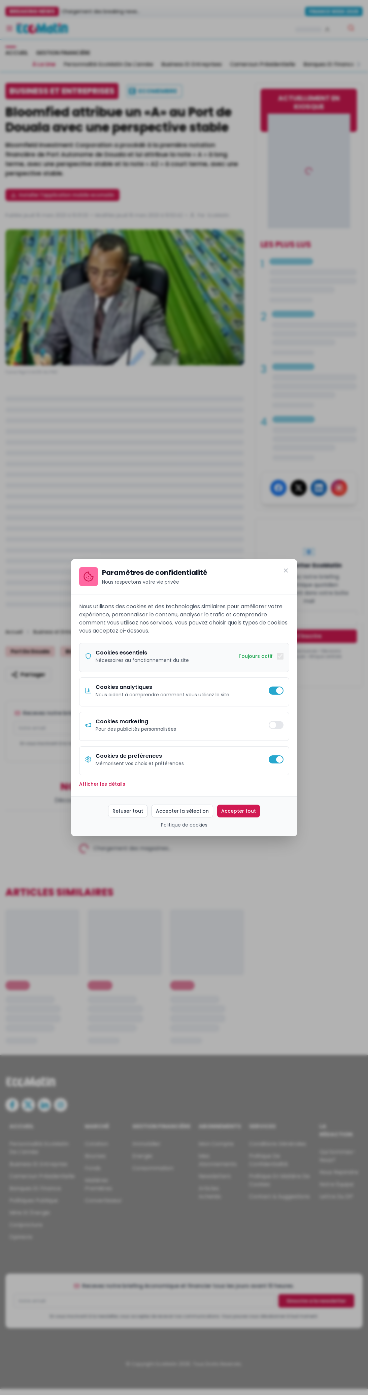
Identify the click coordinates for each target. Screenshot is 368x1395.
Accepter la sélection (182, 811)
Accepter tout (238, 811)
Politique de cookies (184, 824)
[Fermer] (286, 570)
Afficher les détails (102, 784)
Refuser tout (127, 811)
